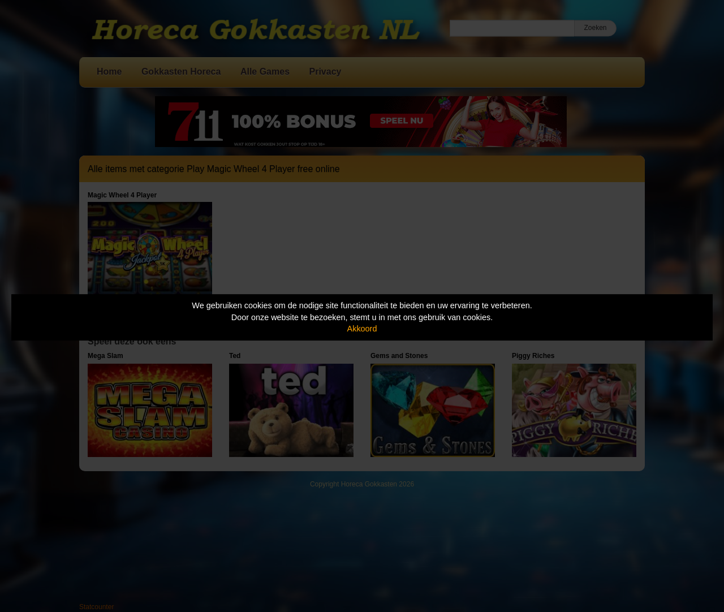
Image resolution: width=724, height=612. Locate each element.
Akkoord (362, 328)
